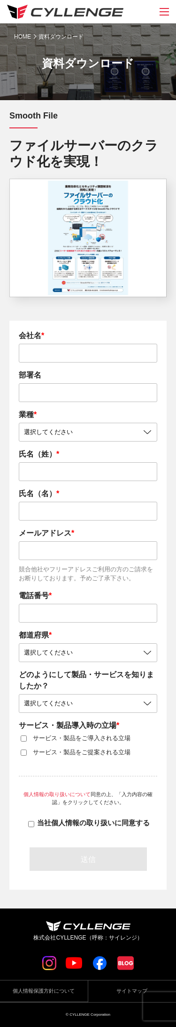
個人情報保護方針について (44, 991)
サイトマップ (131, 991)
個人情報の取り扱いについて (57, 794)
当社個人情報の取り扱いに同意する (93, 823)
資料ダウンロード (61, 36)
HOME (22, 36)
